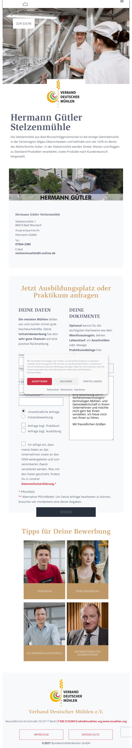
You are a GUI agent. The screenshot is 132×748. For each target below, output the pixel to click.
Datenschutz (53, 389)
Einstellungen (92, 381)
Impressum (79, 389)
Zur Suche (23, 23)
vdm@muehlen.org (90, 721)
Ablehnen (66, 381)
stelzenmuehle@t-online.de (35, 253)
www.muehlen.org (115, 721)
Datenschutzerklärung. (38, 484)
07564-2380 (23, 244)
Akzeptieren (39, 381)
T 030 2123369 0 (67, 721)
